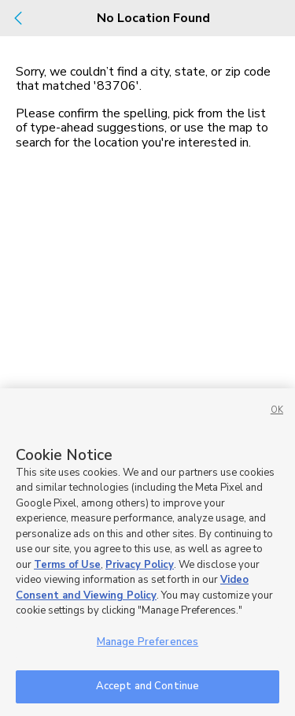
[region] (147, 552)
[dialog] (147, 358)
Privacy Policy (139, 565)
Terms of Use (67, 565)
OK (277, 410)
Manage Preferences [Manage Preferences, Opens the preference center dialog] (147, 642)
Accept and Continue (147, 686)
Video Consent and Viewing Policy (132, 588)
